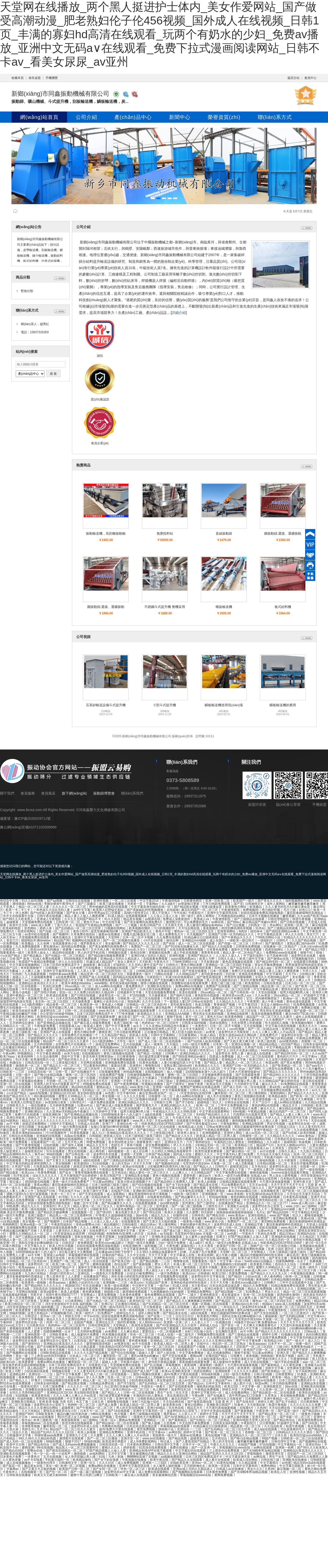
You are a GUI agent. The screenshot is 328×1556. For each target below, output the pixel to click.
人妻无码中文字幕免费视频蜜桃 (114, 1059)
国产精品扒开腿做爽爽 (53, 1212)
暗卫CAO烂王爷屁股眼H (169, 1249)
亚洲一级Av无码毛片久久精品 (143, 1227)
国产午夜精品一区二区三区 (95, 1408)
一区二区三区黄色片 (20, 1078)
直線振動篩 (224, 533)
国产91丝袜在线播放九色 (182, 946)
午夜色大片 (162, 962)
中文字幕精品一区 (290, 1444)
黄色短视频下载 (216, 1435)
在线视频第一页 (82, 1212)
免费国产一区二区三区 (146, 946)
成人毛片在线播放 (219, 1096)
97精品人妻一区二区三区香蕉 (20, 1240)
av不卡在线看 (141, 1343)
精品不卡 (184, 1340)
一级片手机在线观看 (286, 1362)
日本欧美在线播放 (19, 1475)
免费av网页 (261, 1377)
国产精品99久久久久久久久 (282, 1075)
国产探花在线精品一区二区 (64, 1450)
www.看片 (81, 949)
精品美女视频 (132, 919)
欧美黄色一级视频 (34, 1282)
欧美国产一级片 (244, 900)
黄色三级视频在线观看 (119, 1053)
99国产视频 (270, 1438)
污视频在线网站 (115, 928)
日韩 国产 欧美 (19, 959)
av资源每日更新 (189, 904)
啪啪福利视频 (270, 1197)
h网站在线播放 (101, 1414)
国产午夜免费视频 (126, 1084)
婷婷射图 (83, 1249)
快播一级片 (304, 1343)
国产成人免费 (107, 1405)
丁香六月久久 (63, 925)
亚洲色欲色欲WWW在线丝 (189, 1282)
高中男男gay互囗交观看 (104, 913)
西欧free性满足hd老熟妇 (199, 1099)
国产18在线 (310, 1423)
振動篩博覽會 (104, 793)
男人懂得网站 (257, 1093)
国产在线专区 (245, 1402)
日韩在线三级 (270, 1460)
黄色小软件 (80, 931)
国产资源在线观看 (12, 1331)
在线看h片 (247, 1408)
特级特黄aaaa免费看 (63, 974)
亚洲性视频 (101, 900)
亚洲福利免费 (47, 1200)
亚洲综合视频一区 (244, 1044)
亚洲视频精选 (211, 1133)
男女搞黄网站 (34, 1160)
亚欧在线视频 (268, 1227)
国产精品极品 (32, 955)
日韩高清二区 (12, 949)
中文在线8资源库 (123, 1038)
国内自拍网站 (68, 1148)
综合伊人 (41, 1270)
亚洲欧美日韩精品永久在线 (216, 1368)
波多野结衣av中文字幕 (75, 1200)
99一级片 (187, 916)
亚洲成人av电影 (54, 1255)
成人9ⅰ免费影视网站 (144, 1441)
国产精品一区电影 (149, 1053)
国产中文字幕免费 (117, 1026)
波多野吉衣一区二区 (113, 995)
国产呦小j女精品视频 (279, 1038)
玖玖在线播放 (55, 1151)
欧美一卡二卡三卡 (18, 910)
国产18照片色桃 (45, 992)
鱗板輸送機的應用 (283, 705)
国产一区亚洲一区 (204, 1447)
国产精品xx (113, 1218)
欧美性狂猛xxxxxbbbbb (53, 1017)
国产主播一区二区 (87, 1130)
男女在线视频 (77, 1151)
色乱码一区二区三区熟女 (229, 1343)
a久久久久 (87, 1108)
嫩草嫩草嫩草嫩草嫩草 (304, 904)
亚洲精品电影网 (238, 1014)
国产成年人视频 (73, 1145)
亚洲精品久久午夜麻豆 (142, 1078)
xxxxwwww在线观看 (134, 1148)
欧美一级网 (45, 1050)
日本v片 (257, 943)
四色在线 (220, 968)
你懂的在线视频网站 (70, 1139)
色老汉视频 (309, 998)
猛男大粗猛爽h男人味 (295, 992)
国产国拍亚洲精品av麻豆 (283, 931)
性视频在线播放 (153, 1084)
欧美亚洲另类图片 (114, 1441)
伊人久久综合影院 (71, 962)
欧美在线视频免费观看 (267, 1014)
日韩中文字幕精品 (62, 1124)
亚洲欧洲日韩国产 (145, 1191)
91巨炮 (231, 974)
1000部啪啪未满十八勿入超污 (206, 1072)
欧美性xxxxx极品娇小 (110, 1243)
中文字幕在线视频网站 (25, 965)
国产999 (254, 1069)
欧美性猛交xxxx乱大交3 (128, 949)
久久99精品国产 (187, 974)
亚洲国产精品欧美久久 (137, 931)
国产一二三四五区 (117, 1240)
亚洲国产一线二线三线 (65, 1261)
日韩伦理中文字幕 (302, 1310)
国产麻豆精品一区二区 (152, 1130)
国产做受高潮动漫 (209, 977)
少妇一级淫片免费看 (196, 1044)
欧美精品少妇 (273, 1340)
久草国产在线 (254, 1047)
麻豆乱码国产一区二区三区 (200, 910)
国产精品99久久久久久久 (104, 1029)
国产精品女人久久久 (180, 1136)
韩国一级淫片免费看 (141, 1243)
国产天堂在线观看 (91, 1194)
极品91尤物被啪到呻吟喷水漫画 (262, 1255)
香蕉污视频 (135, 1145)
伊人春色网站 (273, 1276)
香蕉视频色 (211, 928)
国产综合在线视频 (229, 1047)
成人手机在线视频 (186, 952)
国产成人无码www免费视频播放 (75, 1444)
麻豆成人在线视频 (177, 1307)
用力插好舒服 (271, 910)
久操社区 (22, 1020)
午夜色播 (172, 1246)
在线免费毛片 (269, 1035)
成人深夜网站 (116, 1194)
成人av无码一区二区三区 (262, 1133)
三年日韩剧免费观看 (217, 904)
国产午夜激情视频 (28, 1145)
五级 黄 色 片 (316, 1185)
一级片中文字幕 (286, 1078)
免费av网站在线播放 (189, 986)
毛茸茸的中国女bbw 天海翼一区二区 (208, 1163)
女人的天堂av (121, 1163)
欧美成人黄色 (93, 1026)
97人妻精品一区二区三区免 (224, 1007)
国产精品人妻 (213, 1062)
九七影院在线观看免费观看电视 (57, 1090)
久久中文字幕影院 (192, 1029)
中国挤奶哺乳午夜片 (42, 1038)
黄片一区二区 (194, 1017)
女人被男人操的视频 (199, 1237)
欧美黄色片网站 (236, 907)
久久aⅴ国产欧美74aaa (312, 916)
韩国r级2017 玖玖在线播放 (83, 1285)
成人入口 (98, 1133)
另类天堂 (36, 1295)
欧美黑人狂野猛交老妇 (108, 910)
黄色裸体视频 (91, 1292)
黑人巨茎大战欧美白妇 (222, 980)
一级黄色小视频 (191, 1221)
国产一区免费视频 (144, 968)
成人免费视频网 (128, 1463)
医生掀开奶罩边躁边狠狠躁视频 (24, 1365)
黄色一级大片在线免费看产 (71, 1182)
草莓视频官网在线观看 (84, 1255)
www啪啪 (100, 983)
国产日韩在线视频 (292, 922)
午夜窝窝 (253, 1001)
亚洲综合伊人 (145, 1298)
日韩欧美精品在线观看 (55, 1353)
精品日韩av (101, 1020)
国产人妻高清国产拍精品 (193, 1441)
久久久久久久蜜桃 (246, 1371)
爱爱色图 (189, 1175)
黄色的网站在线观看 (266, 1105)
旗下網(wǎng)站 (74, 793)
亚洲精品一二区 (155, 1420)
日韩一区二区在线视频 (80, 1010)
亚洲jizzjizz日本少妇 (150, 1200)
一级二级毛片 (185, 1334)
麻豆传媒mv (218, 1218)
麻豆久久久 (270, 1084)
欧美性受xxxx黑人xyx (237, 995)
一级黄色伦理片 (67, 1359)
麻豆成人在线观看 (259, 1053)
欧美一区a (108, 1420)
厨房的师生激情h (204, 1209)
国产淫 (238, 904)
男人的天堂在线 (224, 1441)
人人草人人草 (86, 971)
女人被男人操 (248, 1298)
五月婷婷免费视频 (62, 1105)
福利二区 (303, 1356)
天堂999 (114, 937)
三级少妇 (282, 1347)
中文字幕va (310, 1056)
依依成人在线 (138, 1035)
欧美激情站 (253, 983)
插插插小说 (112, 1292)
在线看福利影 (147, 1059)
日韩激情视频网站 (139, 1075)
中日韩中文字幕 (143, 1285)
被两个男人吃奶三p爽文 (185, 1288)
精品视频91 (111, 1224)
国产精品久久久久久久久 (280, 1072)
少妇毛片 (123, 1258)
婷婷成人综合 (113, 1136)
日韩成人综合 (286, 1127)
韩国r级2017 (209, 1020)
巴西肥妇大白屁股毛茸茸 (250, 1114)
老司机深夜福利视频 (124, 983)
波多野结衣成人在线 (283, 1166)
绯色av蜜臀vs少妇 (88, 1224)
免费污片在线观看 (244, 971)
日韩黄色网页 (193, 900)
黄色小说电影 (22, 992)
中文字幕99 (274, 974)
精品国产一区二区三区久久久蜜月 (269, 1017)
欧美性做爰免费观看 (209, 1151)
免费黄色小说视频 (25, 1139)
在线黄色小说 (98, 1365)
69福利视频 (96, 1233)
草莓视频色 (174, 1365)
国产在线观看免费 (103, 1017)
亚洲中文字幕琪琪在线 (222, 913)
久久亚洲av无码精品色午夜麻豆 (167, 1026)
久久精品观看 (86, 1347)
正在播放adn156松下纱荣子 (114, 1252)
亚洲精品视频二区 (309, 1288)
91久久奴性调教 (33, 900)
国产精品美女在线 (206, 1185)
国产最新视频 (142, 1264)
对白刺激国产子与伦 (172, 1050)
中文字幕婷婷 (297, 1020)
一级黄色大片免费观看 (105, 1157)
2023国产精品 (291, 1044)
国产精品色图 (178, 1438)
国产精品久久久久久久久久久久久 (235, 1090)
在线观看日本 (184, 1350)
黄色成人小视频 (113, 1004)
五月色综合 (259, 1166)
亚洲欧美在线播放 (295, 1460)
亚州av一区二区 (51, 1316)
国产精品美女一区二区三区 (277, 1414)
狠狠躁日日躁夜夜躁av (201, 1078)
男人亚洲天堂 (55, 1276)
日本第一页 (221, 1044)
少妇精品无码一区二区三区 (213, 1145)
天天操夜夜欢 (158, 995)
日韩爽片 (171, 1053)
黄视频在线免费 (160, 952)
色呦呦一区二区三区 (232, 1209)
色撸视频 (315, 1261)
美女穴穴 (313, 934)
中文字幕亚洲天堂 (238, 1456)
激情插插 (18, 904)
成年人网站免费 (149, 1313)
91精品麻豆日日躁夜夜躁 (201, 937)
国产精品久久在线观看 (217, 946)
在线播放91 (92, 989)
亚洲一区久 (88, 1463)
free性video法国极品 (275, 1050)
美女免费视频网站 (158, 1145)
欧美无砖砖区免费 (25, 1010)
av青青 (211, 1032)
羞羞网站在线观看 (102, 998)
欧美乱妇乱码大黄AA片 (198, 1270)
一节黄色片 (247, 1233)
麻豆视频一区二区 (289, 1469)
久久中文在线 (151, 1001)
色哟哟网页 (10, 1224)
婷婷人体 (46, 928)
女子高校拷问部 (277, 955)
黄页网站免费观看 (285, 1218)
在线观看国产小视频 (192, 1347)
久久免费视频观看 (28, 946)
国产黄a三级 (172, 1230)
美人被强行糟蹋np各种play (205, 925)
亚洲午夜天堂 (302, 1182)
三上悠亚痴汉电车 (65, 1062)
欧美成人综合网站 (163, 1157)
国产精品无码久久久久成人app (251, 968)
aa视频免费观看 (172, 1456)
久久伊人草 (295, 949)
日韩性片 (282, 940)
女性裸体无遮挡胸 (86, 1288)
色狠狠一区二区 (312, 1041)
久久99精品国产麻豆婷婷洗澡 (279, 1081)
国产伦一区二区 (57, 1472)
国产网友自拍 (215, 1215)
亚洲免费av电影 (184, 1359)
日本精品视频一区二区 (272, 1163)
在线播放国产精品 (231, 1203)
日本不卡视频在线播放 (264, 916)
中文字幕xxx (315, 1316)
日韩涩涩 (68, 1243)
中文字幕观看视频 (174, 1090)
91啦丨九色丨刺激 (111, 1456)
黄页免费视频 (107, 1295)
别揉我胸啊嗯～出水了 (133, 1237)
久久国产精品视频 (304, 940)
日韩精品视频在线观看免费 (137, 1010)
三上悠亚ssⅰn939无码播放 (42, 949)
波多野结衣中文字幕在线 (208, 1276)
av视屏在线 (152, 919)
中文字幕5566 (127, 1093)
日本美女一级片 (11, 1218)
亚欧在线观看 (28, 1350)
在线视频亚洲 (270, 1191)
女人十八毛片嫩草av (310, 1069)
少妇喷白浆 (307, 974)
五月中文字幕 (117, 1453)
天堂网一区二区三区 (60, 1081)
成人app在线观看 (266, 1429)
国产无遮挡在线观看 (282, 1188)
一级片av (163, 1285)
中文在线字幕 (111, 922)
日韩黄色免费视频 (248, 946)
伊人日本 (207, 1047)
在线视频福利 (91, 1053)
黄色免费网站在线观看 (160, 1295)
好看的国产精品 (113, 1255)
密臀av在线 (35, 1450)
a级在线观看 (153, 1114)
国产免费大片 (192, 1178)
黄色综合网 (138, 952)
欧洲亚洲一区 (89, 1004)
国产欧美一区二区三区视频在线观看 (133, 1099)
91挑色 (302, 1374)
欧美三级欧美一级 (126, 1023)
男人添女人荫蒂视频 (283, 1175)
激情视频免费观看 (244, 1120)
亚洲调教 (46, 1139)
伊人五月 (64, 1206)
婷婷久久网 (265, 1402)
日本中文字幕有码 (218, 1383)
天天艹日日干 (261, 1102)
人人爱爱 (74, 1276)
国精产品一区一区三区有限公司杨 (273, 1246)
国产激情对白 (31, 1343)
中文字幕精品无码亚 (306, 1212)
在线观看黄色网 (97, 1188)
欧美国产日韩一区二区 (232, 1246)
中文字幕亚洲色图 (49, 1053)
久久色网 (43, 943)
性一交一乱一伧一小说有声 (52, 1453)
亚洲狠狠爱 (223, 1371)
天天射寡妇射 (210, 962)
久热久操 (12, 1429)
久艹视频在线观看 (206, 1059)
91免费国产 (105, 1313)
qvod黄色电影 (289, 1041)
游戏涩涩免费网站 (108, 1044)
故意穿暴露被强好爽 (105, 931)
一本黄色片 (199, 1026)
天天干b (291, 974)
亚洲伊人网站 (233, 1133)
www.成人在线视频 (288, 1304)
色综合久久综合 (286, 1264)
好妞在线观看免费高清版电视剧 (262, 913)
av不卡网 (13, 1124)
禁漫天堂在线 (56, 1258)
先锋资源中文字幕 (123, 1230)
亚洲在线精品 (257, 1215)
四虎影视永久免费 (245, 1108)
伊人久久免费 (95, 1377)
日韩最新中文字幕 (129, 992)
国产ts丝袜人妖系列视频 (47, 913)
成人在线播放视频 (49, 1298)
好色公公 (305, 910)
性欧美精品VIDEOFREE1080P (162, 1124)
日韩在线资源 (157, 949)
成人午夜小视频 (273, 1001)
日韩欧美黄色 (58, 1334)
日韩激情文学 (254, 904)
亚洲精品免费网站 (199, 1292)
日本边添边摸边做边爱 (225, 1285)
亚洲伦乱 (288, 1029)
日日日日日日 (185, 1316)
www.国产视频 (280, 1215)
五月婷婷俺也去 (195, 1466)
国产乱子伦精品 (287, 1402)
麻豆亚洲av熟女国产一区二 (158, 1093)
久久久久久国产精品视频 (91, 1353)
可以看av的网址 (104, 1182)
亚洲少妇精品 (156, 1408)
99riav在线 (34, 904)
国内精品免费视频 (73, 946)
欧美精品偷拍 (278, 1096)
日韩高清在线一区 (37, 1062)
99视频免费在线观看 (97, 1084)
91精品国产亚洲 (157, 1282)
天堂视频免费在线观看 (37, 922)
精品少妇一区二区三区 (199, 1230)
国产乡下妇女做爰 (178, 1185)
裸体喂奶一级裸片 (190, 1160)
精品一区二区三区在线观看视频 (304, 1292)
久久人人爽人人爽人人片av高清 (274, 1032)
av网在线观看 (263, 1447)
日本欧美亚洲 (39, 1249)
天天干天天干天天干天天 (245, 1038)
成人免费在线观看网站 (154, 1472)
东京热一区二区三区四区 (52, 1001)
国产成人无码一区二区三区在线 (235, 1010)
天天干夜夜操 (49, 1279)
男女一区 (6, 1020)
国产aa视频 (55, 900)
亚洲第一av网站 (51, 1301)
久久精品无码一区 (207, 1148)
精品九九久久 (30, 1206)
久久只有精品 (31, 1411)
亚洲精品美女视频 (137, 1175)
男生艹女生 (165, 1392)
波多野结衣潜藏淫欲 (107, 1249)
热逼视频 (305, 1142)
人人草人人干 (258, 1209)
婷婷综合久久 (126, 1313)
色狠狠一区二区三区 (179, 1114)
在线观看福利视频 (15, 1295)
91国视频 (22, 1395)
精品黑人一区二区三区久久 (244, 1062)
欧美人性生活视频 (61, 1246)
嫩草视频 (288, 916)
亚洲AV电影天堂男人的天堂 (68, 1209)
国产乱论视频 (244, 1337)
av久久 (138, 1026)
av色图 (109, 1093)
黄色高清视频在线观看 (238, 962)
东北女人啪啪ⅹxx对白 (276, 1004)
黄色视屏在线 (239, 1218)
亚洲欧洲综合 (34, 1111)
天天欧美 (145, 962)
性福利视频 (25, 1398)
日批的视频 (51, 1145)
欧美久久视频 (174, 1212)
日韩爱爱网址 (284, 1374)
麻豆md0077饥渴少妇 (300, 1014)
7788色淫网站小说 (268, 937)
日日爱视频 (196, 980)
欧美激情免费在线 (151, 1319)
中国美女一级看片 (72, 1029)
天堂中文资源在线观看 (216, 1411)
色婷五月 (117, 1145)
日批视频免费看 (110, 1072)
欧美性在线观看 (142, 1325)
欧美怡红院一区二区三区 (146, 1301)
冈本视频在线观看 (114, 1334)
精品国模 (83, 1310)
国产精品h (305, 1032)
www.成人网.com (303, 1203)
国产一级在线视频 (312, 1169)
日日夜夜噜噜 (126, 1056)
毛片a (260, 1212)
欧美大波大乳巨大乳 (252, 1258)
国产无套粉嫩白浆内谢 (169, 980)
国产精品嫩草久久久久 (190, 1197)
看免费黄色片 (135, 986)
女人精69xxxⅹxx (150, 1322)
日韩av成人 (312, 1331)
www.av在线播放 (43, 1417)
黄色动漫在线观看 (298, 1001)
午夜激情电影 (171, 900)
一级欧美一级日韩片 (241, 940)
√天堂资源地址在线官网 (195, 1093)
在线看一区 (131, 1007)
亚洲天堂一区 (130, 1438)
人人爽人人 (180, 1172)
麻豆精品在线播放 (291, 1108)
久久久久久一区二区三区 (69, 907)
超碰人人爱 (110, 989)
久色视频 (169, 1423)
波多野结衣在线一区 (295, 1035)
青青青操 (306, 1078)
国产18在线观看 (119, 1411)
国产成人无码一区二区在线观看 (245, 1087)
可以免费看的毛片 (196, 922)
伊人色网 (22, 913)
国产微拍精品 (99, 1178)
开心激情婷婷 (241, 1130)
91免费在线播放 (172, 1078)
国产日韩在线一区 (243, 992)
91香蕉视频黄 (80, 1133)
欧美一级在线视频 (34, 1209)
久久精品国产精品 (114, 1035)
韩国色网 (133, 1001)
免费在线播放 (179, 1447)
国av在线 (142, 1215)
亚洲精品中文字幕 (12, 998)
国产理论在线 (152, 1212)
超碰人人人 (20, 977)
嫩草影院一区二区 (115, 1356)
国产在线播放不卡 (83, 1072)
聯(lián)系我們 (132, 793)
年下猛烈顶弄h (253, 955)
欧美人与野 (207, 959)
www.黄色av (306, 1136)
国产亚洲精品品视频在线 (54, 1023)
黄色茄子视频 (285, 1356)
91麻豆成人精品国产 (100, 962)
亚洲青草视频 (31, 1426)
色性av (132, 1169)
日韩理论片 (77, 1102)
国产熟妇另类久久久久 (74, 1059)
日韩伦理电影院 (279, 919)
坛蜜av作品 (85, 1105)
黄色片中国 (163, 931)
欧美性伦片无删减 (228, 1200)
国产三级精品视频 (246, 986)
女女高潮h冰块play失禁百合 (265, 1194)
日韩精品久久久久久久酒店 (294, 1432)
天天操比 (172, 1044)
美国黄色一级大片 (164, 1435)
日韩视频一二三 (56, 968)
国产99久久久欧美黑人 (18, 919)
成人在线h (217, 940)
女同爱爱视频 (235, 1288)
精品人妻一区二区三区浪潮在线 (104, 1380)
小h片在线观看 (153, 940)
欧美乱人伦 (279, 1472)
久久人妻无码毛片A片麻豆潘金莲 (288, 907)
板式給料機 (283, 607)
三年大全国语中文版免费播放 (70, 1117)
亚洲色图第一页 (36, 1334)
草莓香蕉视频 (299, 1258)
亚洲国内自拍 (306, 1233)
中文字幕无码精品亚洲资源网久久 (29, 1163)
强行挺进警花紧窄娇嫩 (154, 1056)
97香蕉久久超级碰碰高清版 (114, 1215)
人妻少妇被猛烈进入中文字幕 (63, 980)
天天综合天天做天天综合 (274, 1154)
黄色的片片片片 (288, 1056)
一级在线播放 (37, 1105)
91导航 (63, 1197)
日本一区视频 (219, 971)
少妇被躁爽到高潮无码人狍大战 (169, 1166)
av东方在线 (72, 1053)
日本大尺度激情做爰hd (245, 1072)
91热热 (17, 974)
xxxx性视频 (237, 1029)
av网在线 (218, 922)
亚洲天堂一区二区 (264, 1417)
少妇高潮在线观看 (68, 1328)
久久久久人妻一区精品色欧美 (90, 1197)
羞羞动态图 (119, 1065)
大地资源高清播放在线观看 (52, 1166)
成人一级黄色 (154, 1044)
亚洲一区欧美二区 (217, 900)
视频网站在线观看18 (86, 940)
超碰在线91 (229, 1020)
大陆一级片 (24, 1075)
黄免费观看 (49, 1029)
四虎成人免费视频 (221, 1056)
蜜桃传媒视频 (259, 1172)
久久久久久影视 (135, 1096)
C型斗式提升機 (165, 705)
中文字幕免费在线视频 (231, 1172)
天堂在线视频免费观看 (160, 992)
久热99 (261, 1408)
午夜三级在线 (160, 1359)
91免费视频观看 (304, 1004)
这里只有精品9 (37, 1313)
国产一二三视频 (126, 925)
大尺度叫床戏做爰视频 (275, 1182)
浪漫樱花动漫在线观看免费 (189, 983)
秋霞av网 (271, 1062)
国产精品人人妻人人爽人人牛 (291, 980)
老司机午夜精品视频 (307, 1240)
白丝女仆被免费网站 (141, 1273)
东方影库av (199, 1285)
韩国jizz (267, 1304)
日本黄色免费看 (217, 949)
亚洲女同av (313, 1444)
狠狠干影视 (175, 1017)
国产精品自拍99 (278, 1212)
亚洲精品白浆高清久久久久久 (39, 983)
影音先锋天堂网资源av (98, 1056)
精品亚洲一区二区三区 (277, 986)
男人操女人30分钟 (172, 1310)
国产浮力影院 (185, 1102)
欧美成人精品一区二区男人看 (216, 1136)
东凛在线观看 (188, 992)
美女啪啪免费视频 (292, 1395)
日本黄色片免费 (11, 1456)
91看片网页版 (12, 1246)
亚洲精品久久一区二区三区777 (267, 1203)
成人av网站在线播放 (109, 986)
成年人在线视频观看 (309, 1017)
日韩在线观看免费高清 (28, 1337)
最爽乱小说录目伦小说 (109, 1001)
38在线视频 (85, 1007)
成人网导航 (98, 1151)
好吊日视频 (27, 1127)
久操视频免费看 (42, 977)
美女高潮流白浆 (178, 1395)
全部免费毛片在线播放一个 (80, 1035)
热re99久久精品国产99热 (80, 1307)
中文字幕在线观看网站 (214, 1111)
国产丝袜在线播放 (194, 971)
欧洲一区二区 (205, 1105)
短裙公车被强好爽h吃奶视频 (110, 1127)
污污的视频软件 (165, 928)
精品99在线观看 (63, 952)
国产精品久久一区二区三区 (62, 1065)
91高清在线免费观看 (153, 1447)
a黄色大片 (301, 1090)
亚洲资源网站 (226, 931)
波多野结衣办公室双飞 (267, 1206)
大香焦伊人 (11, 1472)
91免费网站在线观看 (294, 1084)
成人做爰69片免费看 (187, 989)
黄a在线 (274, 1087)
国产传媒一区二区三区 (54, 931)
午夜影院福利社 (62, 1224)
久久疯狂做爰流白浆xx (213, 1359)
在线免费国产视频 (112, 1075)
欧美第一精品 (281, 1377)
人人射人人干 (200, 1322)
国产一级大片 (295, 1340)
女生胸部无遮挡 (226, 1331)
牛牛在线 (180, 913)
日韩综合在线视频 (78, 900)
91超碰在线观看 (60, 1130)
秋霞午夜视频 (301, 919)
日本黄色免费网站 (139, 1444)
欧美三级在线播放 (112, 904)
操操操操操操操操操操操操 (225, 1139)
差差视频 (252, 1356)
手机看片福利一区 (276, 1157)
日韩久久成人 (227, 959)
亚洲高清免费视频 (251, 974)
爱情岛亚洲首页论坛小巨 (298, 989)
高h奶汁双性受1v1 (137, 913)
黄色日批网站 (286, 1230)
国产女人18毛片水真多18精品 (237, 1050)
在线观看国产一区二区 (46, 1142)
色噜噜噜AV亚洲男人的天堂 (158, 1029)
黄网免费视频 (223, 1475)
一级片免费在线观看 (101, 1102)
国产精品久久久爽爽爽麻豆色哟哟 (189, 1301)
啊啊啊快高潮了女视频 (142, 1456)
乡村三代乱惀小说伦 (199, 1331)
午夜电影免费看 (45, 1026)
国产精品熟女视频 (186, 907)
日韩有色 (198, 1215)
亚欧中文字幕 (70, 1056)
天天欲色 (109, 1069)
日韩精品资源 (189, 1047)
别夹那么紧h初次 (251, 1020)
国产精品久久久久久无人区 (141, 943)
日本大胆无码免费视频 (155, 989)
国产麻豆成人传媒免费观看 (92, 1023)
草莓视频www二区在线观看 (119, 1047)
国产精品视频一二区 (229, 1292)
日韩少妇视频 (263, 1374)
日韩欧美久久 (15, 1105)
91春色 (239, 1405)
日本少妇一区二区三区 (300, 983)
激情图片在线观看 (71, 1438)
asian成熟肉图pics (184, 959)
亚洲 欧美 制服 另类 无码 (33, 1099)
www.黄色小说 (140, 1087)
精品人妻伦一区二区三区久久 (185, 1108)
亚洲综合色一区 (128, 1124)
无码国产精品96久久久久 (213, 1114)
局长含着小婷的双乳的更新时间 (133, 1276)
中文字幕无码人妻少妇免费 (235, 1154)
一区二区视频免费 (169, 1331)
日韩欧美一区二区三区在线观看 (139, 998)
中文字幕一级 (147, 1038)
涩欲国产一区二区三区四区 (306, 1148)
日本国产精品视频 (158, 1154)
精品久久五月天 (97, 1145)
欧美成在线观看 (169, 971)
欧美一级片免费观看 (14, 1142)
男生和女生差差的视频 (275, 1010)
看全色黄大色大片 (127, 1212)
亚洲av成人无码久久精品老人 (120, 959)
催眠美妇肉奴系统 (209, 1386)
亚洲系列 (135, 1065)
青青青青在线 (210, 952)
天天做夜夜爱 (81, 1001)
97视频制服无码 (303, 959)
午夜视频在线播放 (31, 1081)
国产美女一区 (180, 1130)
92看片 (221, 1237)
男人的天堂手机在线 (92, 952)
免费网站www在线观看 (281, 952)
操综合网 (172, 940)
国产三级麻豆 (87, 904)
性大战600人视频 (277, 1023)
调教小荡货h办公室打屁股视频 (27, 1194)
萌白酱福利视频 (45, 1096)
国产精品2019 (317, 1395)
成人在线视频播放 (19, 1463)
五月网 (321, 1237)
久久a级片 (168, 904)
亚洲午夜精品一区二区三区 (25, 995)
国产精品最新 (9, 1172)
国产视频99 (60, 934)
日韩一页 (61, 1072)
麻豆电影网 (319, 925)
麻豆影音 (124, 1017)
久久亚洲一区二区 (272, 1389)
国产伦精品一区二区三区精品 (65, 955)
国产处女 (65, 1172)
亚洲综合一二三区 (41, 1374)
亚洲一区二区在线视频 (15, 1084)
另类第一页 (135, 904)
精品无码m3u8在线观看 (309, 1463)
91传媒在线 (301, 1408)
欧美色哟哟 (26, 1056)
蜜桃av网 (196, 1356)
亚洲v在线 (308, 1218)
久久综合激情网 (48, 1056)
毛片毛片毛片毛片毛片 (92, 1081)
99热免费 (12, 1206)
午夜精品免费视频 (308, 1038)
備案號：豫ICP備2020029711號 (25, 818)
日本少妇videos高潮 (313, 946)
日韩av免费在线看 (219, 1127)
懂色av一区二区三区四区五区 (194, 931)
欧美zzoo (109, 1130)
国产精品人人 (203, 1166)
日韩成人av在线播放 (230, 1469)
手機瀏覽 (52, 78)
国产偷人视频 (151, 1423)
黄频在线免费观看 (312, 1227)
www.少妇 (292, 1206)
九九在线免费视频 (306, 1130)
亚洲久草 (283, 1353)
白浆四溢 (80, 1340)
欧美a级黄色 (49, 1292)
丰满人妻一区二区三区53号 (192, 1264)
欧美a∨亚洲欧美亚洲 (176, 1371)
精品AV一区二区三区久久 (304, 1200)
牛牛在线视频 (31, 989)
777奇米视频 (126, 1014)
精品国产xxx (224, 1380)
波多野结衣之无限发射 (234, 1032)
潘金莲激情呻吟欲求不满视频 (148, 1194)
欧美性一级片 (124, 1200)
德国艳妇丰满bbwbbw (36, 940)
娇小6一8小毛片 (316, 1243)
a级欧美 (153, 1240)
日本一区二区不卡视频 (138, 937)
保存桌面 (34, 78)
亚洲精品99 (233, 1350)
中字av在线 (91, 1316)
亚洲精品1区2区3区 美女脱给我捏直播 (185, 968)
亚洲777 (108, 1124)
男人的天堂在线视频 (130, 1408)
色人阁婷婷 (161, 1389)
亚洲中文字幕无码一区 (234, 1099)
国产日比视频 (235, 925)
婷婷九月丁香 (37, 1117)
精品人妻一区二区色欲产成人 (243, 952)
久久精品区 (307, 1237)
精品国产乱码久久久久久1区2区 (199, 1069)
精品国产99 (61, 940)
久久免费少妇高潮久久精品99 (94, 992)
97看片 (35, 1380)
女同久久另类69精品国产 (272, 977)
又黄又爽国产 (68, 1108)
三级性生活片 (215, 1206)
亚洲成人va (201, 919)
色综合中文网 (9, 900)
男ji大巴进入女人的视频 (73, 1417)
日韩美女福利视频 (194, 1023)
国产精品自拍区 (14, 1450)
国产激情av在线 (278, 959)
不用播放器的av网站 (232, 916)
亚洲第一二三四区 (70, 1188)
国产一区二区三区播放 (148, 1017)
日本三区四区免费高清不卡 (62, 965)
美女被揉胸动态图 (142, 1453)
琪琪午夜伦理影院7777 (62, 1295)
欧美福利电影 (12, 928)
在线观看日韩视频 (306, 962)
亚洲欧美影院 (168, 1038)
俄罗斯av (169, 1414)
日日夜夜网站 (188, 1035)
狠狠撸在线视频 (118, 1402)
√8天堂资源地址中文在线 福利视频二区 (129, 1050)
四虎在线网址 (27, 931)
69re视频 (239, 1111)
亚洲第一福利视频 (165, 1087)
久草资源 (46, 1230)
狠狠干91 (307, 952)
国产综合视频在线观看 (147, 1185)
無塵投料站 (165, 533)
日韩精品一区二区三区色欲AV (147, 1004)
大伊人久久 (310, 971)
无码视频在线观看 (116, 968)
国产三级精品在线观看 (249, 919)
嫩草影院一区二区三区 (230, 1093)
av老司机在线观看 (37, 934)
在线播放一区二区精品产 (280, 946)
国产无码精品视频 (292, 1316)
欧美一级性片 (309, 1267)
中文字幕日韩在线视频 (280, 1026)
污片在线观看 (144, 1188)
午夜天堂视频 (105, 1237)
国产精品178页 (315, 949)
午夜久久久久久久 (222, 1444)
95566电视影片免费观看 (81, 959)
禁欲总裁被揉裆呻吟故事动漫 (254, 1127)
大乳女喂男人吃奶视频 (246, 1023)
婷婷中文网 (270, 1334)
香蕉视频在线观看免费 (194, 1362)
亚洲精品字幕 (254, 1224)
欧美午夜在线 (159, 1460)
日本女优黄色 (43, 1328)
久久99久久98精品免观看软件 (172, 1151)
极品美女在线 (33, 1466)
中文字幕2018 (149, 900)
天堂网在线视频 (91, 1062)
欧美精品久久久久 (149, 1014)
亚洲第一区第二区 (296, 925)
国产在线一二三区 (160, 1316)
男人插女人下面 (234, 1169)
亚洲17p (106, 1304)
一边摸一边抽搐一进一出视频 (76, 1078)
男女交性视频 (276, 1124)
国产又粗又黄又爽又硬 (239, 1041)
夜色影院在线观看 (207, 995)
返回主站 (293, 78)
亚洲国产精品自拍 (152, 1169)
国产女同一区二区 (105, 1469)
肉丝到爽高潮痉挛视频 (237, 928)
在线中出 (203, 1343)
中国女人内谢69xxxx (195, 998)
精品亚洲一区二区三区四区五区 (102, 974)
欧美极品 (256, 907)
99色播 (160, 1075)
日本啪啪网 (253, 1398)
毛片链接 (37, 1258)
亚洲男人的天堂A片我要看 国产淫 (57, 1084)
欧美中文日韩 (18, 925)
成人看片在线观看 (218, 1460)
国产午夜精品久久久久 (237, 937)
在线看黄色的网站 (159, 1197)
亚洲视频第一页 (213, 1194)
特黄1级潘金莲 (212, 907)
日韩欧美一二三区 (12, 1072)
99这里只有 (173, 1267)
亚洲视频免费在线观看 (120, 1062)
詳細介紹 (179, 313)
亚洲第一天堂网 (122, 1081)
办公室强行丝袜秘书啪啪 (57, 1014)
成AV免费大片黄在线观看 (181, 1374)
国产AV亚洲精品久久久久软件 (176, 1325)
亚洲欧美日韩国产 (48, 1069)
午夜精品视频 (257, 1111)
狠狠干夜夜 (196, 1084)
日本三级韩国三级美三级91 (144, 1136)
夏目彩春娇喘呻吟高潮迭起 (305, 913)
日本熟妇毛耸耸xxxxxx (290, 1139)
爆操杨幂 (271, 1316)
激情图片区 (173, 922)
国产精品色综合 (285, 1420)
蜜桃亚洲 (105, 1032)
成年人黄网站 (276, 904)
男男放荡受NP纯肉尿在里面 (304, 965)
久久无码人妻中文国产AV (145, 965)
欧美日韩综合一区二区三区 (23, 1304)
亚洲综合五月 (174, 1142)
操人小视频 (175, 1072)
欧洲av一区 (291, 998)
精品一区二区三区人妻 (34, 907)
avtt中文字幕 (81, 910)
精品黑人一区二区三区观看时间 (71, 1215)
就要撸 (67, 949)
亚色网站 (30, 928)
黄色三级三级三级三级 (226, 983)
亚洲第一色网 (284, 1447)
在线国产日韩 (46, 1191)
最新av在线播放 (109, 934)
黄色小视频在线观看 (167, 1175)
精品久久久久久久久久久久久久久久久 (48, 1120)
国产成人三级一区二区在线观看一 (161, 1041)
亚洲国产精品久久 (200, 955)
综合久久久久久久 (45, 1175)
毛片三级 (290, 910)
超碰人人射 (110, 1362)
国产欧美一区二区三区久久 (223, 1432)
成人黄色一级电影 (205, 1307)
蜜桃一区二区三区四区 (81, 1075)
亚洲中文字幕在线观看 (90, 937)
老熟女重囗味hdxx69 (301, 943)
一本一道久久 (12, 1188)
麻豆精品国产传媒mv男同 (260, 922)
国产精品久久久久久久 (43, 1035)
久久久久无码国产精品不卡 (83, 919)
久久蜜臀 (186, 1148)
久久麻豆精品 (130, 1331)
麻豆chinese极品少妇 (243, 1191)
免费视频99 (251, 910)
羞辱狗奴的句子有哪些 (228, 998)
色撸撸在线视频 (113, 1426)
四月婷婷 (27, 1090)
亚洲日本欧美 (15, 1117)
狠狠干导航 (61, 1099)
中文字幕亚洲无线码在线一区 (151, 907)
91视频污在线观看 (111, 1078)
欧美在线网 (205, 1255)
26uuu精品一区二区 (78, 986)
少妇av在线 (253, 1276)
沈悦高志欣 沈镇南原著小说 (52, 1288)
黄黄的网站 (277, 1093)
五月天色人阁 (100, 949)
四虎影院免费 (289, 1007)
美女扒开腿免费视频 (269, 965)
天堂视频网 (156, 1368)
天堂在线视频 (267, 992)
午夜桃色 (147, 1007)
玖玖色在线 (177, 1408)
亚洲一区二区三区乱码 (159, 1347)
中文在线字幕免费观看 (272, 1337)
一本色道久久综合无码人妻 (52, 910)
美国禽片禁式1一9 (40, 998)
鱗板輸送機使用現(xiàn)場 (224, 705)
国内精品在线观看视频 (128, 977)
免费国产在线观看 (218, 986)
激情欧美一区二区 (28, 1065)
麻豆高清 (104, 965)
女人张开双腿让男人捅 (58, 1007)
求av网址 (276, 925)
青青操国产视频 (225, 1004)
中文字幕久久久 (35, 1246)
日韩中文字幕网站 (163, 1035)
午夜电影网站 (230, 1124)
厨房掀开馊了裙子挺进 (293, 1350)
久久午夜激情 (287, 1160)
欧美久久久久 (308, 1026)
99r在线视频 (44, 1447)
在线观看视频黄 (137, 916)
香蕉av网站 (41, 1185)
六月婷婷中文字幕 (246, 1084)
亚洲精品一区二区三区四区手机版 (228, 965)
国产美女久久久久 (270, 900)
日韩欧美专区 (99, 1209)
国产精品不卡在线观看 (136, 980)
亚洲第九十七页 (77, 1435)
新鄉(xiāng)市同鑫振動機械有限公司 (60, 93)
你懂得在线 (181, 1215)
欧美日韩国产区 (151, 925)
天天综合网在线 (189, 928)
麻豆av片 (205, 1175)
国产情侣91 (104, 1212)
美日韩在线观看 (314, 1081)
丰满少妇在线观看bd (179, 977)
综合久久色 (20, 1432)
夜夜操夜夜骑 (70, 1420)
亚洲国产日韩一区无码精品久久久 (231, 934)
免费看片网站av (261, 1078)
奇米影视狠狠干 (32, 968)
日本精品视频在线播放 (286, 1279)
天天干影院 (253, 1157)
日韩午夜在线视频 (49, 916)
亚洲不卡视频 (208, 1267)
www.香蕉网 (235, 1194)
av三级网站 (33, 980)
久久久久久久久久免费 (195, 1010)
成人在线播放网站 (219, 1353)
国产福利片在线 (181, 995)
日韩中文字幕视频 (12, 1264)
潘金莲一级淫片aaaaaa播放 (62, 989)
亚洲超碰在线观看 (312, 1246)
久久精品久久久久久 (230, 1001)
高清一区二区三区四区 (309, 1154)
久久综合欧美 (167, 1010)
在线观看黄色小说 (65, 943)
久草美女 (278, 1148)
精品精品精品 (268, 1044)
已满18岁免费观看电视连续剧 (36, 1148)
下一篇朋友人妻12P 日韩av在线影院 (189, 1001)
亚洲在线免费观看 (89, 1368)
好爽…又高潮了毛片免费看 (137, 1069)
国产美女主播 (75, 913)
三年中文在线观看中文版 (17, 916)
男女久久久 (273, 1292)
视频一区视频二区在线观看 (210, 1304)
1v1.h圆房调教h (33, 1004)
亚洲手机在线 (136, 1432)
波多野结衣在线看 (303, 955)
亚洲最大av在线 (238, 1206)
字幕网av (152, 904)
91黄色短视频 (148, 1062)
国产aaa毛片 (315, 1065)
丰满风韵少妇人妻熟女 (229, 1142)
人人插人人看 (269, 1120)
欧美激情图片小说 (43, 1059)
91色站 (260, 928)
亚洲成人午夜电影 (49, 919)
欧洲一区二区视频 (298, 1276)
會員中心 (310, 78)
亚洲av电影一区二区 (34, 1224)
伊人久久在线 (294, 934)
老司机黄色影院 (212, 974)
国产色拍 (169, 943)
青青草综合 (247, 1230)
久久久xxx (256, 1240)
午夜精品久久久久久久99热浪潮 (175, 1111)
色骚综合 (15, 1062)
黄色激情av (51, 946)
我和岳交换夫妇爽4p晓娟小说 (39, 1243)
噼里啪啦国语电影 (99, 1343)
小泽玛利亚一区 (164, 1160)
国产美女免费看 (291, 1062)
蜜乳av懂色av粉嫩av (251, 1310)
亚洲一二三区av (150, 1230)
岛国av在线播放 (75, 1136)
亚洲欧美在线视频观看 (167, 1237)
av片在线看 (11, 1090)
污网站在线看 (163, 974)
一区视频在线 (222, 1322)
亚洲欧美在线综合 (159, 986)
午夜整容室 (171, 998)
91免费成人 (254, 1292)
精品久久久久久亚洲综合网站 (67, 1319)
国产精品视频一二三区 (155, 1261)
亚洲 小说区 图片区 (281, 1249)
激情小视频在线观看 (154, 983)
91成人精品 (115, 916)
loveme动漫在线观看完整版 (290, 1172)
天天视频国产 (196, 934)
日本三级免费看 (54, 1386)
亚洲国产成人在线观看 (94, 977)
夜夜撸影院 (27, 1377)
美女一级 (200, 1117)
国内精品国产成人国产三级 (140, 1371)
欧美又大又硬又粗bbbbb (51, 1475)
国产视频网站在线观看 (22, 1353)
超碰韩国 (203, 1102)
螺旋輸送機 (224, 607)
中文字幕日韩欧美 (292, 1466)
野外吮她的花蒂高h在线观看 (108, 907)
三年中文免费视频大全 (233, 1105)
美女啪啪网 (63, 1163)
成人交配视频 (244, 1163)
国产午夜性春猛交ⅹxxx (202, 1124)
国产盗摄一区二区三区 (309, 1010)
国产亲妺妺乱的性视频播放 (145, 910)
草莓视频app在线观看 (175, 1426)
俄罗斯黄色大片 (91, 943)
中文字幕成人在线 (182, 1255)
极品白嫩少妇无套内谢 (72, 1414)
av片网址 (37, 1020)
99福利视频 (55, 1154)
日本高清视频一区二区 (154, 1117)
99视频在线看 (118, 952)
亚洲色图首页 (209, 1295)
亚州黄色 (188, 1203)
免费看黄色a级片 (63, 1249)
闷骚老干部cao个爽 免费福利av (256, 1322)
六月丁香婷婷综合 (198, 1142)
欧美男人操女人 (39, 952)
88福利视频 (54, 1441)
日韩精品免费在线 (274, 1328)
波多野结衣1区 (181, 1389)
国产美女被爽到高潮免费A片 (143, 922)
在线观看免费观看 (155, 959)
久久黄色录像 (292, 1365)
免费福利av (128, 1319)
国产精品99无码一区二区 (273, 962)
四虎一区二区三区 (167, 1178)
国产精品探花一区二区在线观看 (274, 1392)
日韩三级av (165, 1081)
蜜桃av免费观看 (130, 1420)
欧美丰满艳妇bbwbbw (77, 983)
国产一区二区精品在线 (263, 1029)
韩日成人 (6, 1069)
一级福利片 (266, 940)
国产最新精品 (270, 1365)
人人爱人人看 (167, 1047)
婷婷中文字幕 (209, 1414)
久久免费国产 (275, 1020)
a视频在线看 (170, 1240)
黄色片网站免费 (192, 965)
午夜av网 (9, 1053)
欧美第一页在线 (219, 1466)
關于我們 (7, 793)
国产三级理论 (175, 1084)
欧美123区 (256, 1059)
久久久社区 (107, 1463)
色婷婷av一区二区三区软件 (160, 1023)
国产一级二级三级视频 (187, 1206)
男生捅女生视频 (110, 1270)
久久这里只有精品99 (280, 1059)
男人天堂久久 (145, 1081)
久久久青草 (206, 1246)
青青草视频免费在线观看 (92, 1172)
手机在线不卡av (69, 1191)
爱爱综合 (148, 1331)
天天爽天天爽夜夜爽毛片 (260, 1325)
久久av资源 (263, 995)
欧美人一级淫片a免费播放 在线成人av (241, 1175)
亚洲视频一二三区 (115, 1282)
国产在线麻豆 (216, 1395)
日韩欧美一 (168, 1191)
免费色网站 (303, 1301)
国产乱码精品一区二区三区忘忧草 (78, 928)
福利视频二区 (153, 1246)
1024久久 (136, 1020)
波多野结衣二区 (51, 1010)
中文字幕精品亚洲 (269, 934)
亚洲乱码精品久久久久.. (196, 1053)
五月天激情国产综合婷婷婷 (79, 1175)
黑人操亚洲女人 (219, 1108)
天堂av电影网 (164, 1120)
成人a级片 (196, 1243)
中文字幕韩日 (269, 1463)
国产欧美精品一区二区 (287, 1065)
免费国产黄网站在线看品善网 (200, 1087)
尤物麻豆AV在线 (164, 1377)
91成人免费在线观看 (47, 959)
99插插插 (267, 1356)
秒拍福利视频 (132, 1072)
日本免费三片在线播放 (85, 968)
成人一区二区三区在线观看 (197, 943)
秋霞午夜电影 (216, 1191)
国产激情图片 (274, 943)
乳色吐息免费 (52, 986)
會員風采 (48, 793)
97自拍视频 (137, 995)
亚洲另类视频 (284, 968)
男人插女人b (154, 1270)
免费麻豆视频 (310, 1007)
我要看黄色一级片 (12, 952)
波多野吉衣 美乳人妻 (230, 1053)
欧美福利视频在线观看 (225, 1117)
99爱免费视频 (96, 1142)
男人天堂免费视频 (22, 1298)
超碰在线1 (188, 1246)
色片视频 (77, 1099)
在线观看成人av (70, 1026)
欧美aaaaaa (27, 1267)
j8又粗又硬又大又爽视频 (297, 1099)
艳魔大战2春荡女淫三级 (139, 934)
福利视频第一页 (119, 1151)
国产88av (233, 922)
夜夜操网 (262, 1279)
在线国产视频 (213, 1081)
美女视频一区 (301, 977)
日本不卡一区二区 (280, 1343)
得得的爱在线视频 (37, 1182)
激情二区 (287, 1120)
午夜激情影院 (230, 910)
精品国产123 (9, 968)
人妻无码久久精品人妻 (261, 1007)
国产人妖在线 (166, 1353)
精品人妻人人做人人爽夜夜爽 (85, 916)
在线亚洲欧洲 (52, 1114)
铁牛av (39, 1154)
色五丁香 (82, 1402)
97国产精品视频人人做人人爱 (248, 1237)
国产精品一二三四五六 (303, 1319)
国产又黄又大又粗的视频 (63, 1160)
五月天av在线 (258, 1185)
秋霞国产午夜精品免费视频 (94, 925)
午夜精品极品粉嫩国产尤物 (18, 1014)
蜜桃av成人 (104, 1087)
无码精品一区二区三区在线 (100, 1090)
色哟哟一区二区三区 (51, 1377)
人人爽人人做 (31, 971)
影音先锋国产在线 (74, 1178)
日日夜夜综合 (36, 1325)
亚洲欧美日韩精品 (23, 1402)
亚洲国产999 (24, 1414)
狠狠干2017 (73, 1441)
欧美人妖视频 (207, 1182)
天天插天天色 (174, 925)
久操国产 (210, 1328)
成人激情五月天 (121, 1188)
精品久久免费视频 (255, 1285)
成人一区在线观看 (96, 1261)
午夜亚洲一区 (265, 1411)
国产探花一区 (12, 1466)
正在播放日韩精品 (156, 1032)
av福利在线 (8, 1319)
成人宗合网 (141, 1151)
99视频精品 (25, 1053)
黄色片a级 (23, 1288)
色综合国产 (129, 989)
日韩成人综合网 (89, 1124)
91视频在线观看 (307, 968)
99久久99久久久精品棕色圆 (38, 1438)
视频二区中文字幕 (86, 1203)
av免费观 (111, 1331)
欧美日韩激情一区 (80, 1258)
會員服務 (28, 793)
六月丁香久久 (217, 1029)
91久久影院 (112, 919)
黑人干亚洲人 (161, 913)
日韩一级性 (246, 1267)
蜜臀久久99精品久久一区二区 (78, 1096)
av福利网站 (97, 1453)
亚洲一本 (92, 1298)
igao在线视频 (38, 1093)
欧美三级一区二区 (65, 1264)
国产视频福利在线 (167, 1163)
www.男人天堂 (142, 1120)
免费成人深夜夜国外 (177, 919)
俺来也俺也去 (62, 937)
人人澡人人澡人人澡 (164, 916)
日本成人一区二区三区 (85, 1356)
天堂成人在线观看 (216, 1120)
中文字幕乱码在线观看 (190, 1450)
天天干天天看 (158, 1255)
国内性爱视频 (210, 1169)
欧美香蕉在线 (41, 1395)
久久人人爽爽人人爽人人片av (100, 1227)
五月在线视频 (253, 1026)
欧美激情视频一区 (265, 1099)
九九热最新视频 (35, 974)
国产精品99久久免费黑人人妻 (174, 1182)
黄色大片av (91, 922)
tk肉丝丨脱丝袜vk (251, 931)
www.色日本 (107, 1010)
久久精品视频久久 (221, 1347)
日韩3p (51, 1169)
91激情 (35, 1007)
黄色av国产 (126, 1130)
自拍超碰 (173, 910)
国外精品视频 (191, 1328)
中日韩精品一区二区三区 (156, 1139)
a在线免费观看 (66, 977)
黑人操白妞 (154, 1108)
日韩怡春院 (130, 1224)
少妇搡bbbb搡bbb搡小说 (306, 1328)
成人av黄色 (89, 1359)
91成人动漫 (181, 1285)
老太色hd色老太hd (121, 1142)
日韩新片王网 (163, 1102)
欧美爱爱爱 (24, 1310)
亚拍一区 (65, 992)
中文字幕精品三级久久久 (248, 1188)
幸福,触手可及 (48, 1127)
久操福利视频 (265, 1160)
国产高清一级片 (289, 1411)
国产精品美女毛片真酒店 (112, 1337)
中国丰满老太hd (242, 1359)
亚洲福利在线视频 (49, 1136)
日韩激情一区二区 (160, 1096)
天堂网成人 (259, 1252)
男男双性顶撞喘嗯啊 (238, 977)
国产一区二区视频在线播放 (121, 940)
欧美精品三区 (244, 1145)
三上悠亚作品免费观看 (278, 1069)
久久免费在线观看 (169, 937)
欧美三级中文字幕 (252, 959)
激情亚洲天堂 (275, 1453)
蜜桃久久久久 (204, 1154)
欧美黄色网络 (234, 1017)
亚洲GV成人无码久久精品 (149, 955)
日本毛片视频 (170, 1099)
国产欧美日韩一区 (124, 1261)
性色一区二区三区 (99, 1139)
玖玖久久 (74, 1350)
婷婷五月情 (73, 1316)
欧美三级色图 (267, 1041)
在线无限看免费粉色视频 (187, 949)
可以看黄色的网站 (95, 1065)
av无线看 (166, 1233)
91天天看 (22, 1059)
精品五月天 (290, 1105)
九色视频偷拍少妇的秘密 (230, 1264)
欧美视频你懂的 (140, 928)
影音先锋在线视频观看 (77, 1423)
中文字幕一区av (235, 1069)
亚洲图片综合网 (125, 1139)
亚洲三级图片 (37, 1215)
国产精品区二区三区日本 (232, 1301)
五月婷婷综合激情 (22, 1023)
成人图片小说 (242, 1383)
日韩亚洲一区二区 (68, 922)
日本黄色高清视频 (191, 1191)
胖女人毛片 (163, 1264)
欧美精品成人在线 (191, 1127)
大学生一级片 (126, 1041)
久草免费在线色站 (83, 934)
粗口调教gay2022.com (39, 1188)
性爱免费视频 (47, 1172)
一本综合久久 (230, 1307)
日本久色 (98, 1402)
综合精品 (121, 1087)
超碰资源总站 (34, 1151)
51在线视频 (101, 1163)
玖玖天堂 (182, 1392)
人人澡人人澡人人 (228, 955)
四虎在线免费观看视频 (102, 980)
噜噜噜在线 (153, 1065)
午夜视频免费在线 (108, 1007)
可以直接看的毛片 (293, 1429)
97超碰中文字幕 (315, 995)
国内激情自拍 (116, 1350)
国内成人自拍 (182, 1154)
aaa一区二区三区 (314, 1362)
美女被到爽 (112, 943)
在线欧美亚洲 (179, 1463)
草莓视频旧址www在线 (235, 1447)
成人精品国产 (36, 1368)
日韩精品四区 (145, 971)
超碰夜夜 (12, 922)
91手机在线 (21, 1175)
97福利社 (119, 965)
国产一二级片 (187, 1295)
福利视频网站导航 (297, 900)
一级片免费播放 (169, 1273)
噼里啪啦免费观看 (135, 1292)
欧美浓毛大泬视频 (219, 1084)
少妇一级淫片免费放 (172, 1243)
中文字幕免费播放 (191, 1353)
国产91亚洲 (268, 1298)
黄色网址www (219, 1188)
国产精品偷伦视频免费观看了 (108, 955)
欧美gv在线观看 (134, 1166)
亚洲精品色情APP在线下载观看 (77, 1050)
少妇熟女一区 (257, 925)
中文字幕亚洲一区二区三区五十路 (294, 1270)
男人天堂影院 (226, 1298)
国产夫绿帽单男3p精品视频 (141, 1090)
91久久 (217, 1102)
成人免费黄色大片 (171, 934)
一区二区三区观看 (124, 900)
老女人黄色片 (127, 962)
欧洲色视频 (198, 1188)
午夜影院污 (196, 913)
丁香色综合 (148, 1047)
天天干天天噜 (142, 1163)
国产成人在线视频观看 (152, 1209)
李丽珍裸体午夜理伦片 (59, 904)
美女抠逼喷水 (231, 1295)
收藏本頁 (17, 78)
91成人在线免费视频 (20, 1200)
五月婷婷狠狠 (43, 1044)
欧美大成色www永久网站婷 (238, 1035)
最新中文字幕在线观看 (246, 949)
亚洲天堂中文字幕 (296, 1117)
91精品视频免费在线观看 (51, 1087)
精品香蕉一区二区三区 (62, 1004)
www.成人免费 (41, 925)
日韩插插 (307, 1105)
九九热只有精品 (311, 1151)
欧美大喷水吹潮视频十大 (134, 1182)
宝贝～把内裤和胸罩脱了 (263, 998)
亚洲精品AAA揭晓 (194, 940)
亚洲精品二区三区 (162, 1340)
